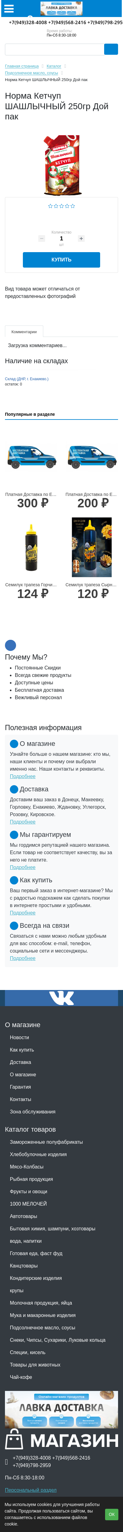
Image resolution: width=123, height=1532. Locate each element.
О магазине (23, 1074)
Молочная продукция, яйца (41, 1303)
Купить (61, 259)
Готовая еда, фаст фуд (36, 1253)
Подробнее (23, 776)
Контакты (20, 1099)
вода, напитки (26, 1241)
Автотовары (23, 1216)
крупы (16, 1290)
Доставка (20, 1062)
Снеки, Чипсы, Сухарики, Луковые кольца (57, 1340)
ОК (112, 1514)
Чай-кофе (21, 1377)
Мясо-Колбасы (27, 1166)
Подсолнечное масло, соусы (42, 1327)
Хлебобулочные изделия (38, 1154)
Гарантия (20, 1087)
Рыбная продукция (31, 1179)
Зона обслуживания (32, 1111)
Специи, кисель (27, 1352)
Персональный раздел (31, 1490)
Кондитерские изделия (36, 1278)
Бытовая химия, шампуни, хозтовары (52, 1228)
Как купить (22, 1049)
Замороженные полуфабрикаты (46, 1142)
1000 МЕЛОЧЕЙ (28, 1204)
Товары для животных (35, 1364)
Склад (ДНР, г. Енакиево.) (27, 379)
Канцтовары (24, 1265)
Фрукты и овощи (28, 1191)
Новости (19, 1037)
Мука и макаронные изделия (43, 1315)
